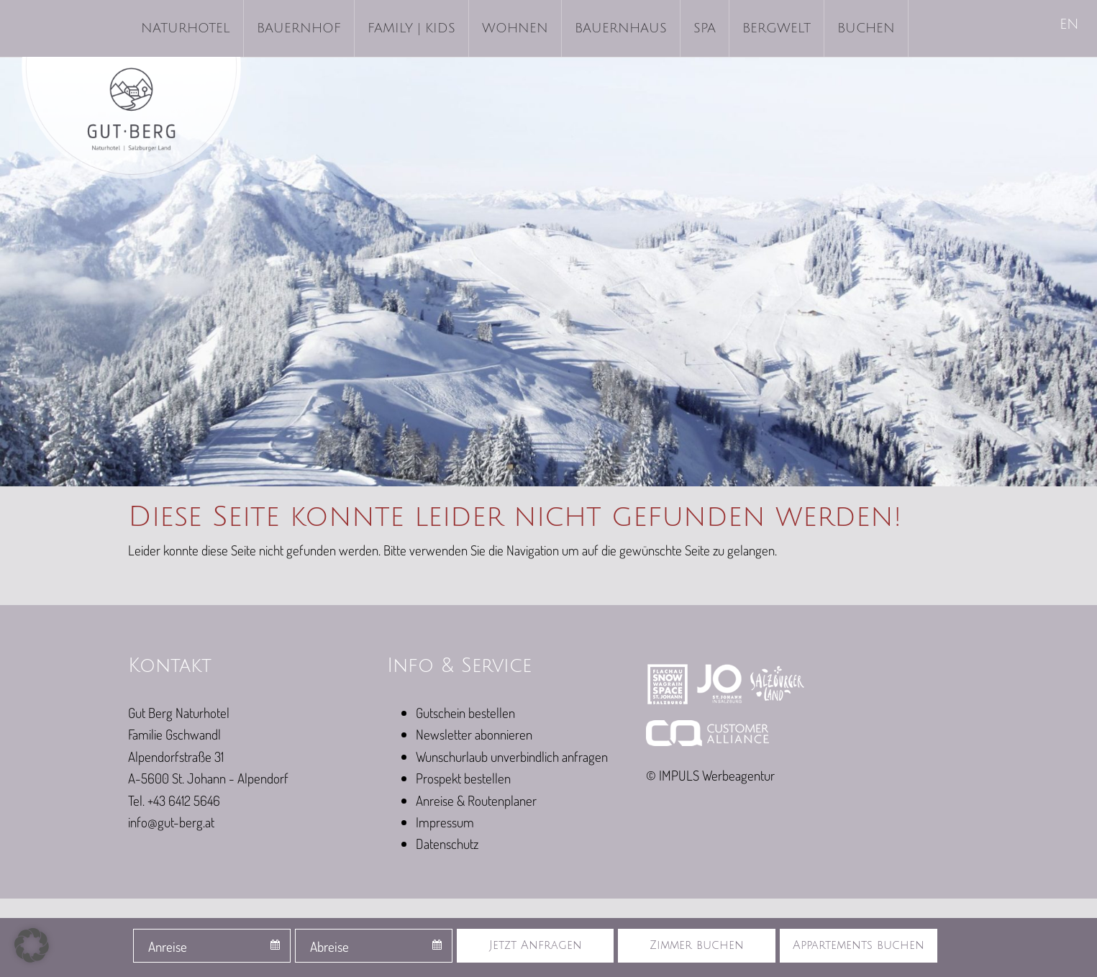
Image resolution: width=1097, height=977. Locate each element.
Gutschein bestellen (465, 713)
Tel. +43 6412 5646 (174, 800)
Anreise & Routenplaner (476, 800)
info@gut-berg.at (171, 822)
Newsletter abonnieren (474, 734)
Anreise (167, 946)
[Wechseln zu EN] (1070, 25)
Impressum (445, 822)
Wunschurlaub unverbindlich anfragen (512, 756)
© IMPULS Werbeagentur (710, 775)
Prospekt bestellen (463, 778)
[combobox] (212, 946)
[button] (31, 945)
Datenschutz (447, 844)
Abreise (329, 946)
